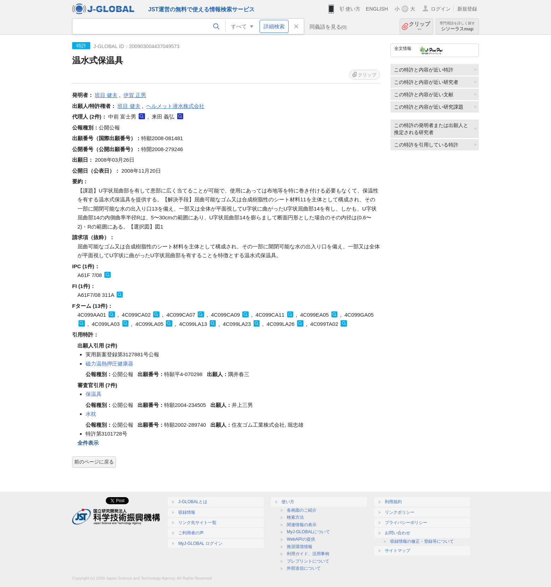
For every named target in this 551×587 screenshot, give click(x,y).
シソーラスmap (457, 26)
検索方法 (295, 517)
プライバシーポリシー (406, 522)
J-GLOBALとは (192, 501)
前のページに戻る (94, 462)
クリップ (419, 26)
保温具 (94, 394)
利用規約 (393, 501)
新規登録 (467, 9)
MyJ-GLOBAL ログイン (200, 543)
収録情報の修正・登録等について (422, 541)
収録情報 (186, 512)
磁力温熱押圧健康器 (109, 364)
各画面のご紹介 (302, 510)
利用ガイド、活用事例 (308, 553)
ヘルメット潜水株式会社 (175, 106)
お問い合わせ (397, 532)
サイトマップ (397, 550)
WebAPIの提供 (301, 539)
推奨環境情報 (299, 546)
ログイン (441, 9)
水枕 (91, 414)
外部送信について (304, 568)
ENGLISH (377, 9)
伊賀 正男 (134, 95)
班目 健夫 (106, 95)
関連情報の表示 (302, 524)
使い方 (353, 9)
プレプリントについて (308, 561)
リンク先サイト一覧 (197, 522)
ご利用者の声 (191, 532)
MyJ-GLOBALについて (308, 531)
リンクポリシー (399, 512)
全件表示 (88, 443)
